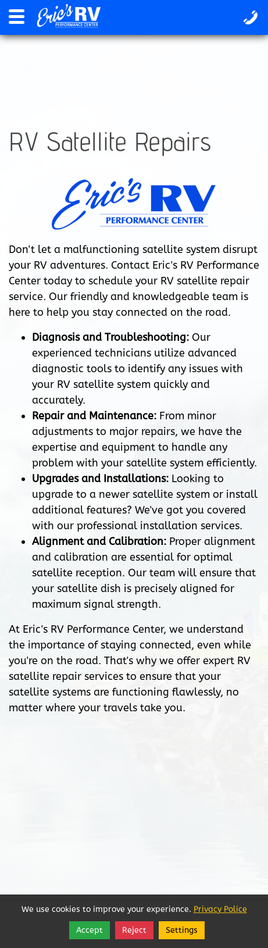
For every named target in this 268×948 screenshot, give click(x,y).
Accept (89, 930)
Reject (134, 930)
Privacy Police (220, 909)
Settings (182, 930)
